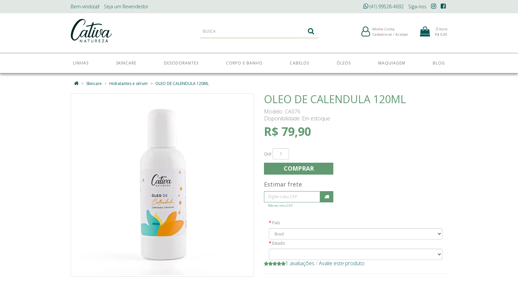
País (276, 223)
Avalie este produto (341, 263)
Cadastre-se (382, 35)
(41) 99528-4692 (383, 6)
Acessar (401, 35)
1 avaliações (299, 263)
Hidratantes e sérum (128, 83)
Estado (278, 243)
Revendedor (126, 6)
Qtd (267, 154)
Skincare (94, 83)
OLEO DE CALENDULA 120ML (182, 83)
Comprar (299, 168)
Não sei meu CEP (280, 205)
